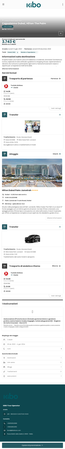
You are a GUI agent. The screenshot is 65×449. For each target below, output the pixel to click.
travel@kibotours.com (14, 430)
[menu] (63, 4)
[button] (5, 173)
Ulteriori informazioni (10, 69)
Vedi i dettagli (56, 108)
